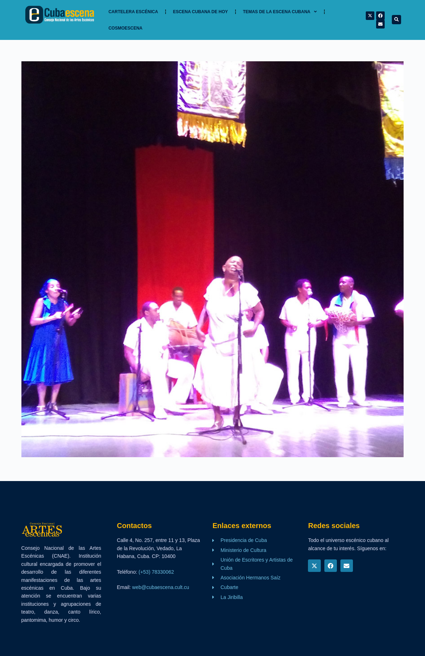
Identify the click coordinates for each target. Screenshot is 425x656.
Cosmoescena (125, 28)
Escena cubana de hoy (200, 11)
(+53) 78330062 (156, 572)
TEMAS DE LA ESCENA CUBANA (280, 11)
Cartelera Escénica (133, 11)
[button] (396, 19)
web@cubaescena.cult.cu (160, 587)
